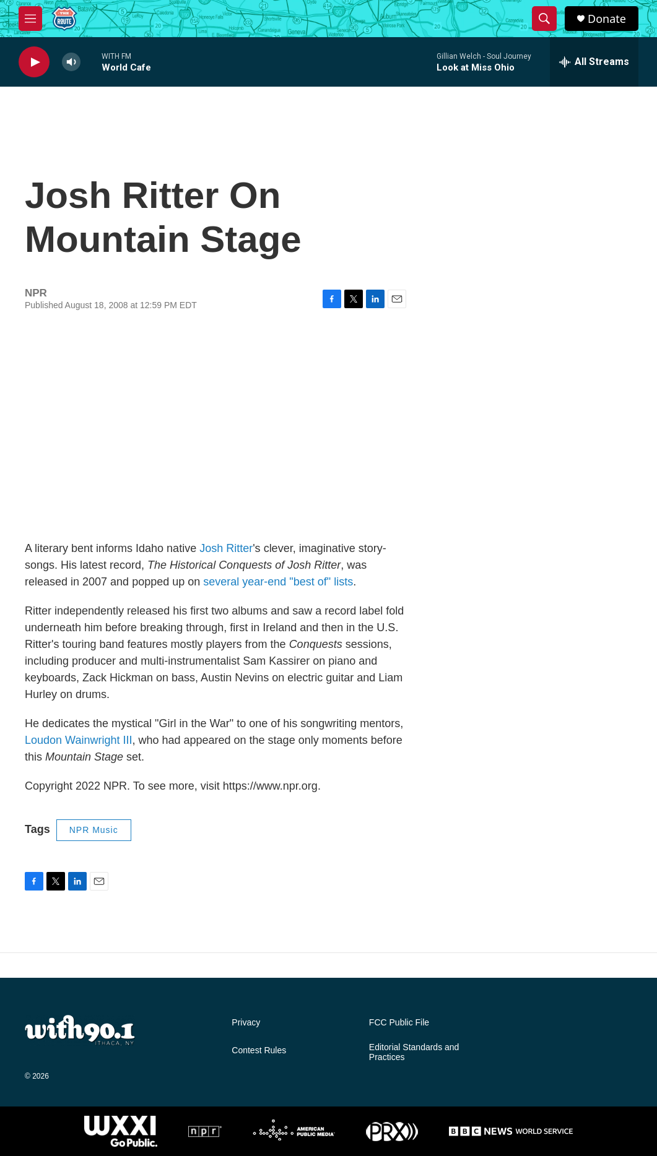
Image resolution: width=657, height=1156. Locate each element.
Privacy (246, 1022)
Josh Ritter (226, 548)
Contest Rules (259, 1050)
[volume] (71, 62)
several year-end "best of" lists (278, 582)
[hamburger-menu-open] (30, 18)
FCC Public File (399, 1022)
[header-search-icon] (544, 18)
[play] (34, 62)
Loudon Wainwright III (78, 740)
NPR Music (93, 830)
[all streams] (594, 62)
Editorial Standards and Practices (414, 1052)
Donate (607, 18)
